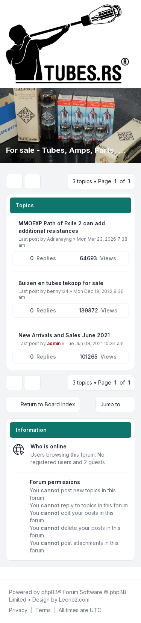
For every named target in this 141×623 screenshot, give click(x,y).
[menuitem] (18, 610)
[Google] (25, 573)
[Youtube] (19, 573)
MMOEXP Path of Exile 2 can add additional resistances (61, 227)
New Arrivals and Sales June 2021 (64, 335)
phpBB (49, 592)
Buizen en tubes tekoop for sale (60, 283)
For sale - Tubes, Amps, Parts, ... (66, 150)
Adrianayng (59, 239)
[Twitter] (13, 573)
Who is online (48, 446)
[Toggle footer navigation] (132, 573)
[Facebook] (7, 573)
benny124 (57, 291)
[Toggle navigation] (132, 44)
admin (54, 343)
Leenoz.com (74, 599)
